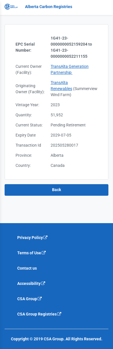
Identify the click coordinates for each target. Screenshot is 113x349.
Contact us (27, 268)
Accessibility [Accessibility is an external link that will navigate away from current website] (31, 283)
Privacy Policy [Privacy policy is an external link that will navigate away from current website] (32, 237)
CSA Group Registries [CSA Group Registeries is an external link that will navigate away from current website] (39, 314)
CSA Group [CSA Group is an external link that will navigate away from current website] (29, 298)
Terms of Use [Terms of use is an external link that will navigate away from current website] (31, 253)
